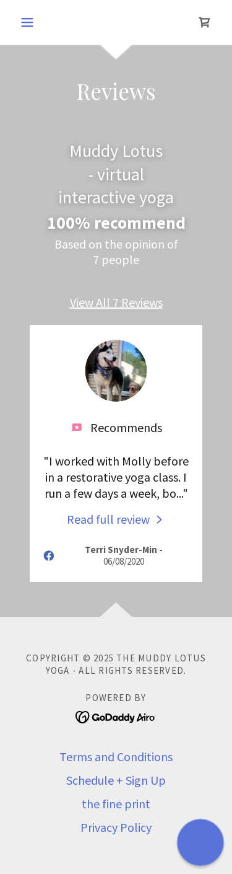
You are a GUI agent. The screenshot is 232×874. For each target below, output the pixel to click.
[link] (204, 22)
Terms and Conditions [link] (116, 756)
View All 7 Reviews (116, 302)
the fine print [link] (116, 803)
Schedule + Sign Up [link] (116, 780)
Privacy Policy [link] (116, 827)
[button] (30, 22)
